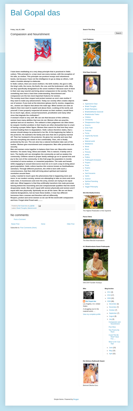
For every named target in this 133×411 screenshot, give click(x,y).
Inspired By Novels (91, 136)
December (113, 304)
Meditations (89, 144)
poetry (87, 155)
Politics (87, 157)
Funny (87, 133)
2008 (109, 301)
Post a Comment (20, 219)
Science (88, 179)
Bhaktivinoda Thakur (92, 114)
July (110, 319)
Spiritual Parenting (91, 181)
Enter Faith (89, 128)
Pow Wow (112, 327)
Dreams (87, 125)
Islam (87, 138)
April (111, 354)
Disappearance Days (92, 122)
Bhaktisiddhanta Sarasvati (94, 112)
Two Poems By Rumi (114, 331)
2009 (109, 298)
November (113, 307)
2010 (109, 295)
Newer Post (15, 224)
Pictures (88, 152)
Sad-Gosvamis (90, 173)
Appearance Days (91, 104)
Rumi (87, 171)
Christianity (89, 120)
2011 (109, 292)
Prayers (87, 163)
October (112, 310)
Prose (87, 165)
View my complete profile (91, 314)
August (111, 316)
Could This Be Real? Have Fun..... (114, 337)
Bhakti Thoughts (22, 208)
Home (43, 224)
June (111, 348)
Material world (32, 208)
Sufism (87, 184)
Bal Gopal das (35, 12)
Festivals (88, 130)
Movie (87, 146)
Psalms (87, 168)
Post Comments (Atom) (28, 228)
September (113, 313)
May (110, 351)
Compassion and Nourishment (114, 323)
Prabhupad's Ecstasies (93, 160)
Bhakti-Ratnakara (91, 109)
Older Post (70, 224)
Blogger (76, 399)
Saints (87, 176)
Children (88, 117)
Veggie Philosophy (91, 187)
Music (87, 149)
